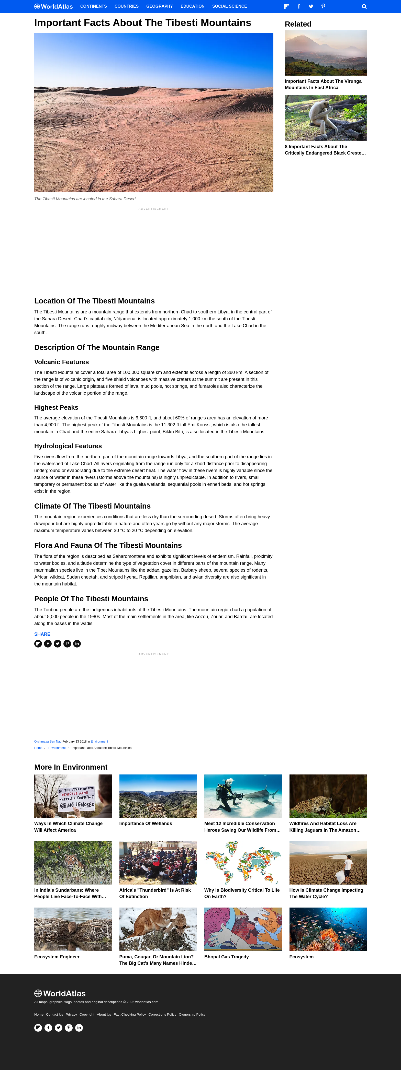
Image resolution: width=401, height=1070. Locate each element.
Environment (99, 741)
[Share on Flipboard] (38, 644)
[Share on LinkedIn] (77, 644)
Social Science (229, 6)
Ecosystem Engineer (57, 956)
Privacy (71, 1014)
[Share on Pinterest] (67, 644)
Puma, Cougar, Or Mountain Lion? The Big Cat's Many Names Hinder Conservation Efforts (156, 963)
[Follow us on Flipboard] (38, 1028)
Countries (127, 6)
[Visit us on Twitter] (58, 1028)
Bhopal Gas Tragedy (226, 956)
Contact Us (54, 1014)
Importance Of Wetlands (145, 823)
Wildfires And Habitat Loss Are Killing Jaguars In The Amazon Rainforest (323, 830)
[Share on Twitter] (57, 644)
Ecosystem (301, 956)
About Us (104, 1014)
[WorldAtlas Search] (364, 6)
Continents (93, 6)
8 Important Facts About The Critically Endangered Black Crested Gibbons (324, 153)
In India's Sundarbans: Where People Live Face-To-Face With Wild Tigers (68, 897)
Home (38, 1014)
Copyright (87, 1014)
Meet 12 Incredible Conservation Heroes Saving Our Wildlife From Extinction (240, 830)
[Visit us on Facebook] (48, 1028)
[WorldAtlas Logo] (55, 6)
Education (193, 6)
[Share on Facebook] (48, 644)
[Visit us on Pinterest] (69, 1028)
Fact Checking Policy (130, 1014)
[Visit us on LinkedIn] (79, 1028)
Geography (159, 6)
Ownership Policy (192, 1014)
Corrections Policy (162, 1014)
